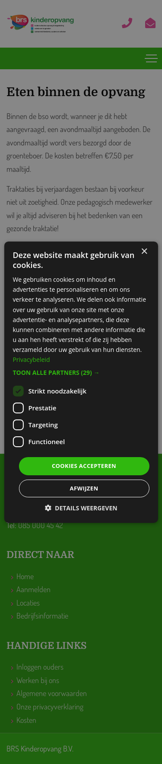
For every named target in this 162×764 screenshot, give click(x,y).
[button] (81, 373)
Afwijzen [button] (84, 488)
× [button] (144, 251)
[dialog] (81, 381)
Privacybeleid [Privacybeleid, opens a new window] (31, 359)
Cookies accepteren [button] (84, 466)
